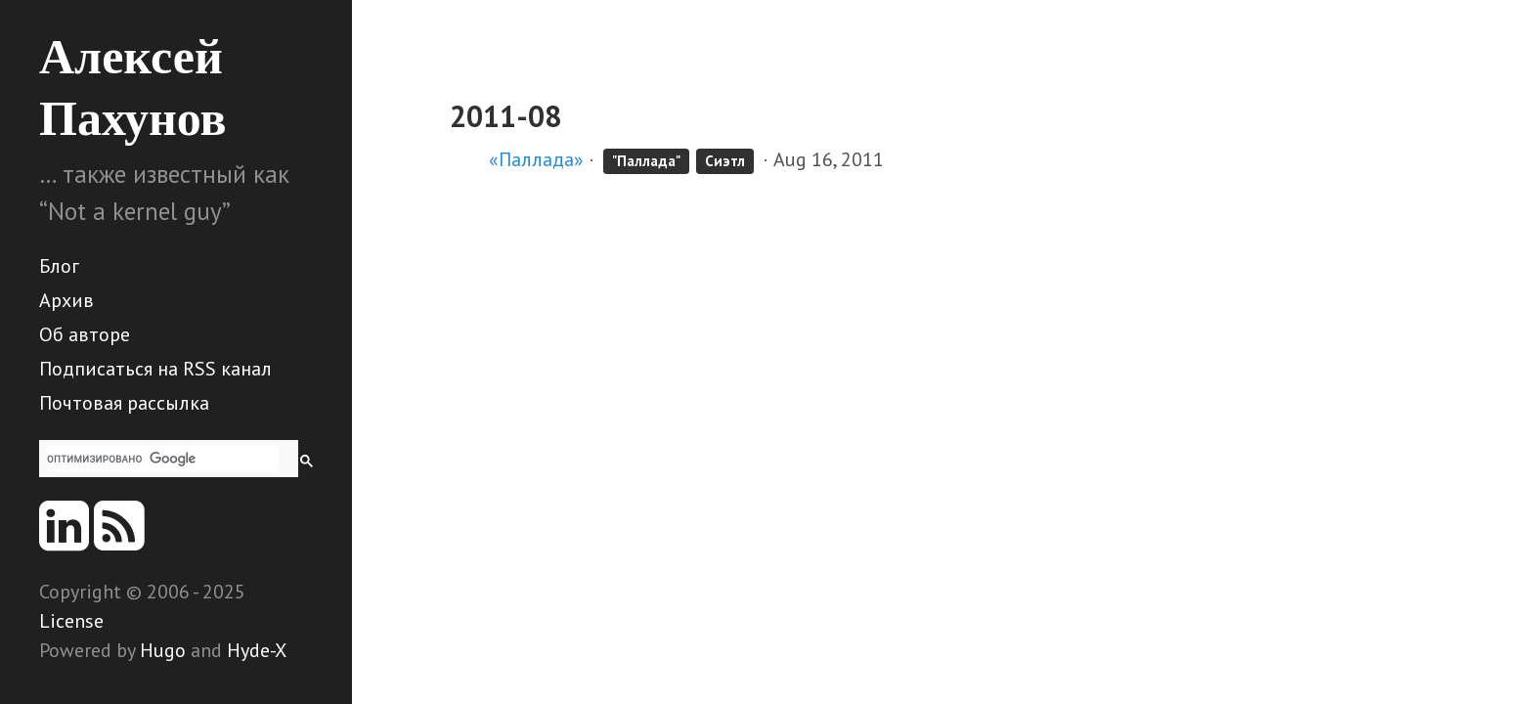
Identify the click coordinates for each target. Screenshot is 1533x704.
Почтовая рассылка (124, 403)
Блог (59, 266)
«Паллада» (536, 159)
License (71, 621)
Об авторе (84, 334)
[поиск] (163, 458)
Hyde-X (256, 650)
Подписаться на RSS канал (155, 368)
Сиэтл (725, 161)
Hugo (163, 650)
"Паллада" (646, 161)
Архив (66, 300)
